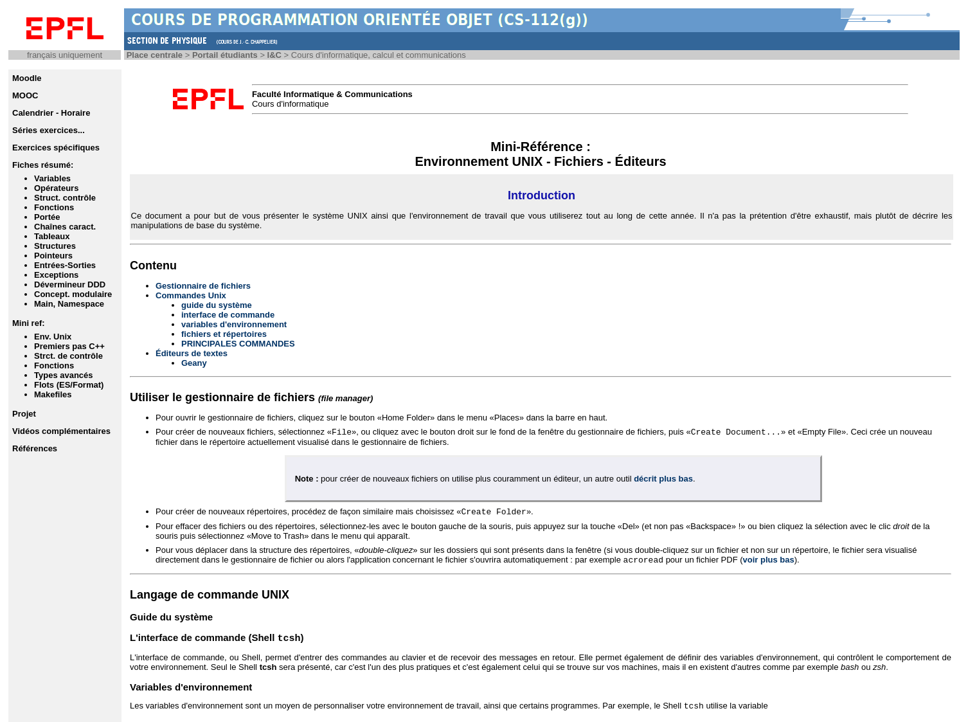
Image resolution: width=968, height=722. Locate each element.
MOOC (25, 95)
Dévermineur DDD (69, 284)
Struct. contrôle (65, 198)
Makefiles (53, 394)
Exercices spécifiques (56, 147)
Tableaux (51, 236)
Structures (55, 246)
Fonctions (54, 207)
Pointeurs (53, 255)
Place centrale (155, 55)
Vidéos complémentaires (61, 431)
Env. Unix (52, 336)
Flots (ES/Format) (68, 385)
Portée (47, 217)
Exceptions (56, 275)
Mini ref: (28, 323)
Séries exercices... (48, 130)
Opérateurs (56, 188)
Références (34, 448)
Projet (24, 414)
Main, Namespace (69, 304)
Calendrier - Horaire (51, 113)
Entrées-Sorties (65, 265)
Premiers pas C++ (69, 346)
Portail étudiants (225, 55)
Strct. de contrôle (68, 356)
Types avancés (63, 375)
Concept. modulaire (73, 294)
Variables (52, 178)
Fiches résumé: (42, 165)
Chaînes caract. (65, 226)
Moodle (27, 78)
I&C (274, 55)
